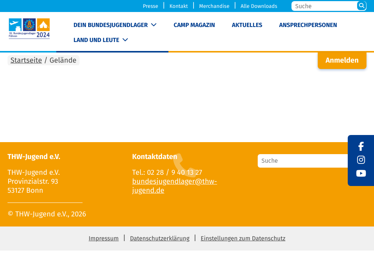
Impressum (104, 238)
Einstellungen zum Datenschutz (243, 238)
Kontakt (179, 6)
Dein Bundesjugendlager (111, 25)
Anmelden (342, 60)
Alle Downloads (258, 6)
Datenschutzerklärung (159, 238)
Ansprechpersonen (308, 25)
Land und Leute (96, 40)
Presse (150, 6)
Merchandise (214, 6)
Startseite (26, 60)
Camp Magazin (194, 25)
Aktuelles (247, 25)
